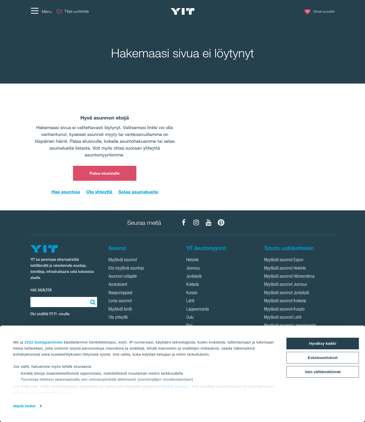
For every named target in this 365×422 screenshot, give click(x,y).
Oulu (190, 317)
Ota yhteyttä (99, 191)
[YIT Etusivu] (182, 11)
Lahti (190, 301)
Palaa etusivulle (104, 173)
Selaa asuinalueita (138, 191)
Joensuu (193, 268)
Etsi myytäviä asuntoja (126, 268)
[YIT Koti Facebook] (184, 222)
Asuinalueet (117, 285)
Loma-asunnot (120, 301)
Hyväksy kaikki (322, 343)
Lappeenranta (197, 309)
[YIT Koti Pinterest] (221, 222)
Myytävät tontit (120, 309)
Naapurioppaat (120, 293)
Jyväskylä (194, 276)
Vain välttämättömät (323, 372)
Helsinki (192, 260)
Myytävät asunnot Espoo (283, 260)
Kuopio (191, 293)
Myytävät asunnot (122, 260)
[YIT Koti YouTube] (209, 222)
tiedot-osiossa (176, 386)
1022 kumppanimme (43, 342)
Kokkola (192, 285)
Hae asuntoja (65, 191)
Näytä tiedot (24, 406)
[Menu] (41, 11)
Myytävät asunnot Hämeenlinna (289, 276)
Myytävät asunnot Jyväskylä (286, 293)
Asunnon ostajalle (122, 276)
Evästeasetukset (323, 357)
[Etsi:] (92, 302)
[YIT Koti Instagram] (196, 222)
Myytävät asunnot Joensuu (285, 285)
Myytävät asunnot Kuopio (284, 309)
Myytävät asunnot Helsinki (285, 268)
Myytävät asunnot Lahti (282, 317)
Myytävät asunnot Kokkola (285, 301)
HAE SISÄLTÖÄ (41, 290)
